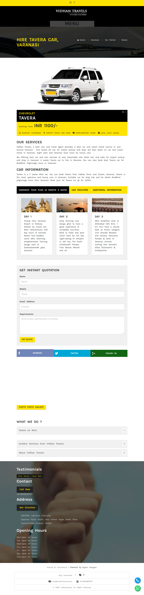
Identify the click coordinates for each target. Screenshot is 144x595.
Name (22, 276)
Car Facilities (80, 190)
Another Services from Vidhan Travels (41, 443)
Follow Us (111, 353)
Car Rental (110, 40)
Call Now (25, 489)
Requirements (27, 314)
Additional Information (107, 190)
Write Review (23, 476)
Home (82, 40)
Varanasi (95, 40)
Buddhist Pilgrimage (31, 133)
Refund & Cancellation (57, 567)
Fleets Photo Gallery (31, 407)
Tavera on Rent (28, 430)
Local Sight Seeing (110, 133)
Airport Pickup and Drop (58, 133)
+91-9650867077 (86, 581)
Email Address (27, 301)
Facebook (37, 353)
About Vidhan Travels (31, 452)
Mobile (23, 289)
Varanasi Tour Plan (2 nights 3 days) (43, 190)
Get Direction (27, 507)
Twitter (74, 353)
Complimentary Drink (85, 133)
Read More (37, 476)
